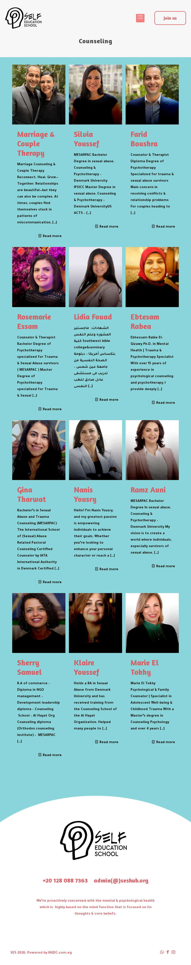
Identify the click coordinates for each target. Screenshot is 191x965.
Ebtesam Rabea (145, 321)
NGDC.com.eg (60, 953)
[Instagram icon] (173, 953)
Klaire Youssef (86, 667)
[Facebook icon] (168, 953)
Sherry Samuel (29, 667)
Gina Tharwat (31, 494)
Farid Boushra (144, 138)
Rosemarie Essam (34, 321)
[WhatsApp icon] (162, 953)
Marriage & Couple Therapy (35, 143)
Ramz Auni (148, 489)
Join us (170, 18)
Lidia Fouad (93, 316)
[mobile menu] (140, 18)
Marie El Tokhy (145, 667)
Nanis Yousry (85, 494)
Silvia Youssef (86, 138)
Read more (52, 236)
